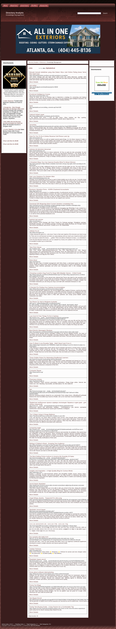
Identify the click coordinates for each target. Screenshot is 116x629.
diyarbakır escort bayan (37, 509)
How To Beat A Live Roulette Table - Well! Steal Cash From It (50, 343)
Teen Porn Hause (35, 247)
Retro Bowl (33, 260)
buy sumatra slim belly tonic (38, 537)
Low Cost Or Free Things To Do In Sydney (43, 316)
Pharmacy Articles (35, 379)
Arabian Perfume (35, 549)
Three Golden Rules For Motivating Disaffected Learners (48, 358)
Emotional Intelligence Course (39, 94)
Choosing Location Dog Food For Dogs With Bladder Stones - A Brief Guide (55, 273)
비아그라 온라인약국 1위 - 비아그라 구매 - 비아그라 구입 (48, 524)
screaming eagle (35, 428)
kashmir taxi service (36, 219)
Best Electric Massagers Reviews (40, 330)
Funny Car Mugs (35, 585)
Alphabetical (50, 68)
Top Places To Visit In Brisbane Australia (43, 302)
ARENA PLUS (34, 231)
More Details (33, 82)
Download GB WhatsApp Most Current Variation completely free (51, 204)
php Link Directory (35, 625)
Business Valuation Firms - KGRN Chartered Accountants (49, 189)
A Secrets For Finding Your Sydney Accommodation (47, 287)
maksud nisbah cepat (36, 114)
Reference (43, 62)
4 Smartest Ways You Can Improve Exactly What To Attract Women (52, 162)
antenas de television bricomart (40, 149)
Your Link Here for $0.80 (11, 141)
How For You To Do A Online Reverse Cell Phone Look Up (49, 136)
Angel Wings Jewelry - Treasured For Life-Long (45, 498)
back (31, 106)
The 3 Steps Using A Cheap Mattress (42, 414)
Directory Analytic (33, 62)
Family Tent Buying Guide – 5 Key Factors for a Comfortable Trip (51, 607)
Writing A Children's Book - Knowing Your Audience (46, 443)
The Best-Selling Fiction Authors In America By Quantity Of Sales (51, 456)
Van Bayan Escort (35, 598)
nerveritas (32, 125)
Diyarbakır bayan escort (37, 559)
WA (30, 389)
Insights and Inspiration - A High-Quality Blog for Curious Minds (51, 471)
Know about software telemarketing (41, 572)
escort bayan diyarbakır (37, 484)
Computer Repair (35, 370)
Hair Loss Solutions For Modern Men (42, 176)
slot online (32, 85)
